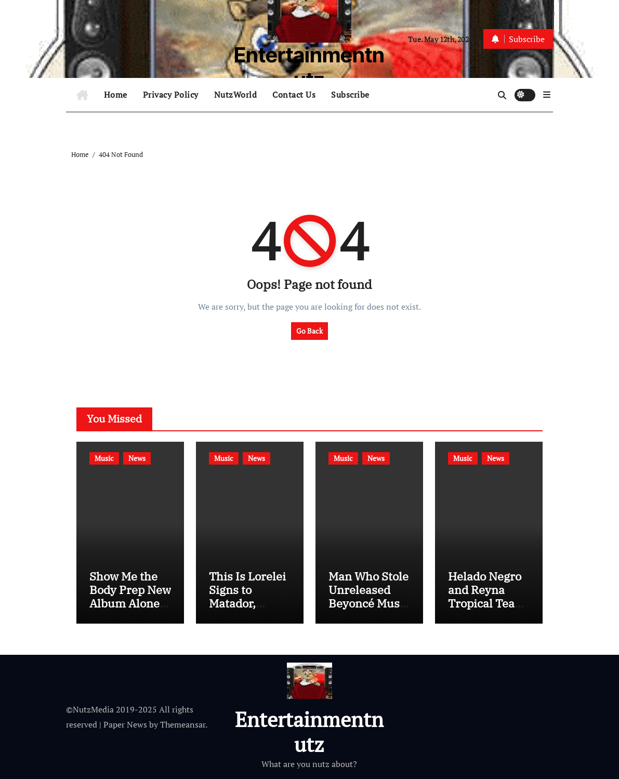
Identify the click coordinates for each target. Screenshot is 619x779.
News (137, 458)
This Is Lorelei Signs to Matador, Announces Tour (247, 604)
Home (115, 94)
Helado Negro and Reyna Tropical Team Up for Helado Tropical (486, 604)
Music (104, 458)
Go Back (309, 331)
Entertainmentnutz (309, 67)
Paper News (125, 724)
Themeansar (182, 724)
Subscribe (350, 94)
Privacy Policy (171, 94)
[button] (546, 94)
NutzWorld (235, 94)
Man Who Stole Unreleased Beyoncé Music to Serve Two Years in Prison (369, 604)
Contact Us (293, 94)
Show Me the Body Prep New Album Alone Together (130, 597)
